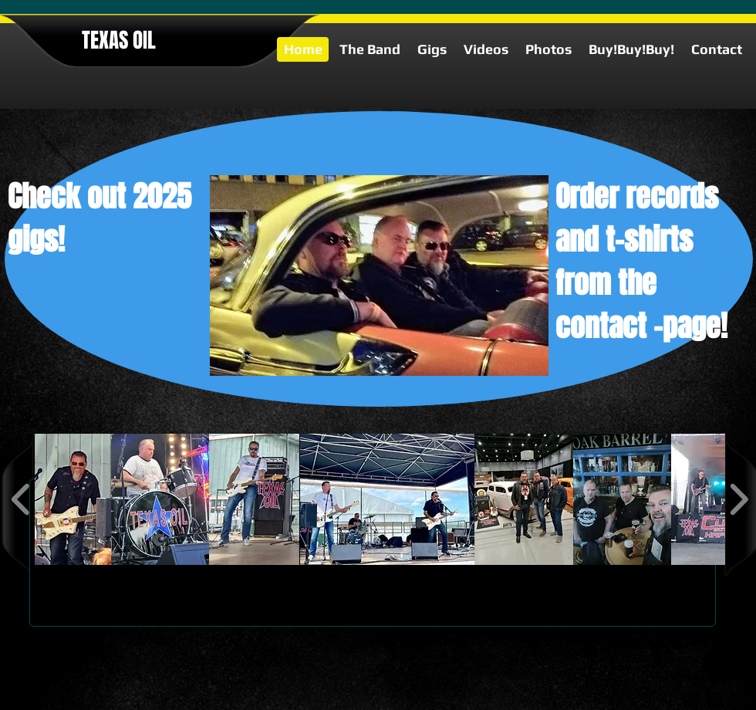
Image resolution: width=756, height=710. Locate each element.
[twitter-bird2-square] (714, 700)
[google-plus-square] (691, 700)
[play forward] (738, 499)
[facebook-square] (737, 700)
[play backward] (21, 499)
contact (600, 326)
